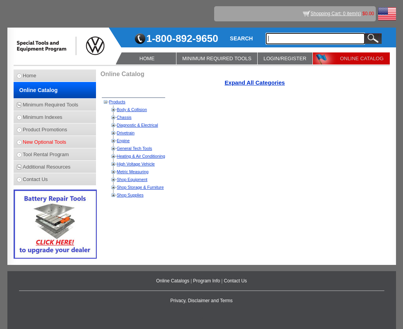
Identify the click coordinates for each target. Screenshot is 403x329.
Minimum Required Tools (51, 105)
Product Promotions (45, 129)
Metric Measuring (133, 171)
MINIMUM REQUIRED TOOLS (216, 58)
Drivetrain (126, 133)
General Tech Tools (134, 148)
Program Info (207, 281)
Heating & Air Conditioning (141, 156)
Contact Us (35, 179)
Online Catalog (38, 90)
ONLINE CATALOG (362, 58)
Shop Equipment (132, 179)
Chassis (124, 117)
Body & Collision (132, 109)
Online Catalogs (173, 281)
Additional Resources (47, 167)
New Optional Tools (44, 142)
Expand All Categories (255, 83)
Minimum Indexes (43, 117)
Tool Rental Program (46, 154)
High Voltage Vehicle (136, 164)
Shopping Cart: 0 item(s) (336, 13)
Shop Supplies (130, 195)
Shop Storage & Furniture (140, 187)
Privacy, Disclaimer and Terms (201, 300)
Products (117, 101)
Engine (123, 140)
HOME (147, 58)
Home (30, 75)
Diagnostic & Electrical (137, 125)
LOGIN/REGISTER (285, 58)
